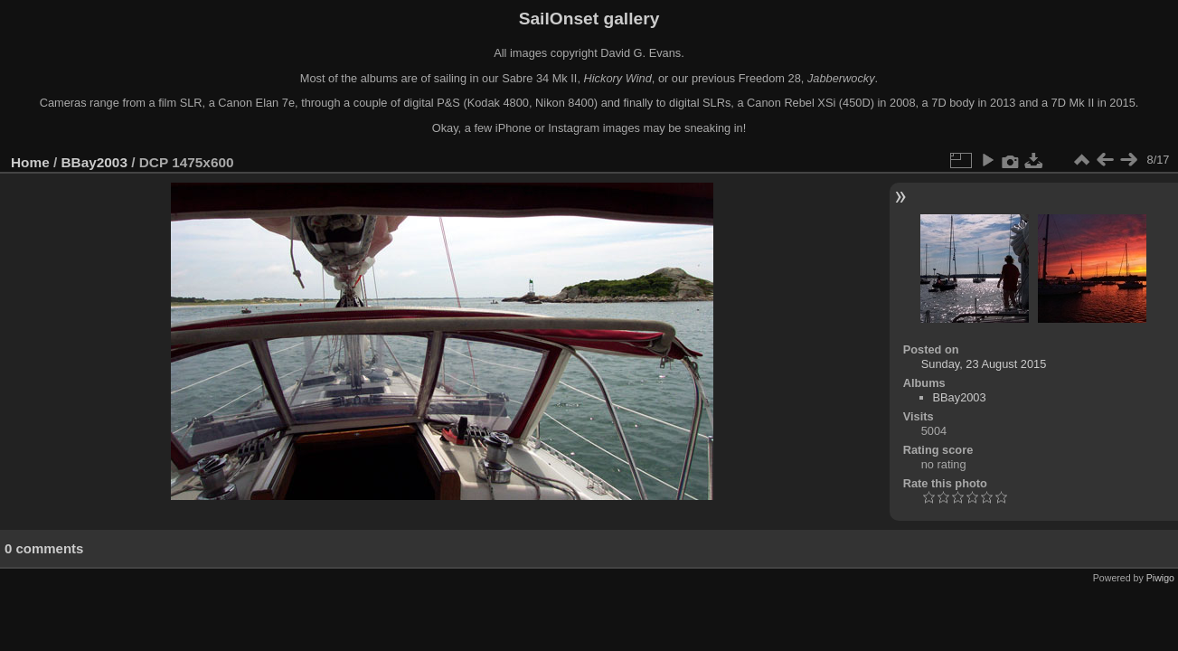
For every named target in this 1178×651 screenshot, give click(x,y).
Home (30, 162)
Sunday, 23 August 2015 (984, 364)
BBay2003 (94, 162)
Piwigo (1160, 577)
